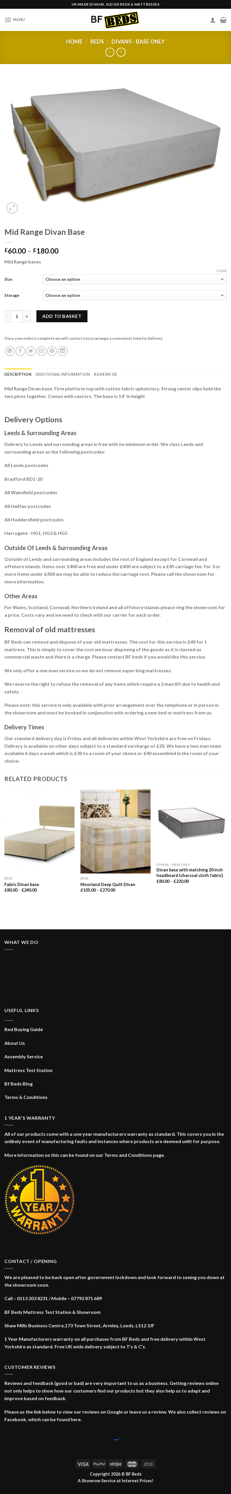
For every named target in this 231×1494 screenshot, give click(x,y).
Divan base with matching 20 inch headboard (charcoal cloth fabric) (189, 872)
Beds (97, 41)
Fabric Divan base (21, 884)
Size (8, 279)
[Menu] (14, 20)
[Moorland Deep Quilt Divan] (115, 831)
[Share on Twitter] (31, 351)
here (76, 1419)
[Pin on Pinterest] (52, 351)
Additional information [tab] (63, 374)
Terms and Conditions (128, 1155)
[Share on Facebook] (20, 351)
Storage (11, 295)
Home (74, 41)
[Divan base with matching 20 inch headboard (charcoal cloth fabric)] (191, 824)
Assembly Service (23, 1056)
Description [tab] (17, 374)
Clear (221, 271)
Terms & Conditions (26, 1097)
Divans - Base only (138, 41)
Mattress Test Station (28, 1070)
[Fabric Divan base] (39, 831)
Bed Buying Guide (23, 1029)
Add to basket (61, 316)
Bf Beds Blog (18, 1083)
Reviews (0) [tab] (105, 374)
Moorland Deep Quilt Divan (107, 884)
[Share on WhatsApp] (10, 351)
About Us (14, 1043)
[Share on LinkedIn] (63, 351)
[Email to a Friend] (41, 351)
